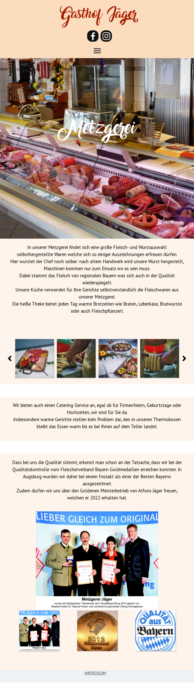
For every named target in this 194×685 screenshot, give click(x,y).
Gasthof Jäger (98, 16)
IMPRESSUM (95, 672)
